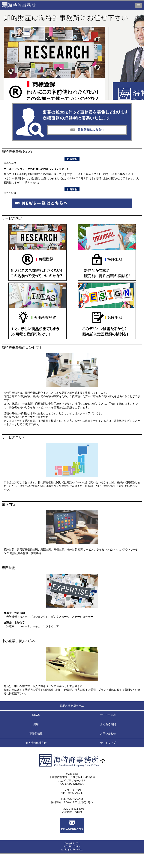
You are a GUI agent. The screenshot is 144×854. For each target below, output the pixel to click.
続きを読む (31, 182)
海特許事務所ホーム (72, 705)
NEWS (36, 715)
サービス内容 (108, 715)
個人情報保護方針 (36, 742)
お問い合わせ (108, 733)
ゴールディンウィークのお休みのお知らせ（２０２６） (36, 169)
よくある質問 (108, 724)
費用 (36, 724)
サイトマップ (108, 742)
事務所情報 (36, 733)
